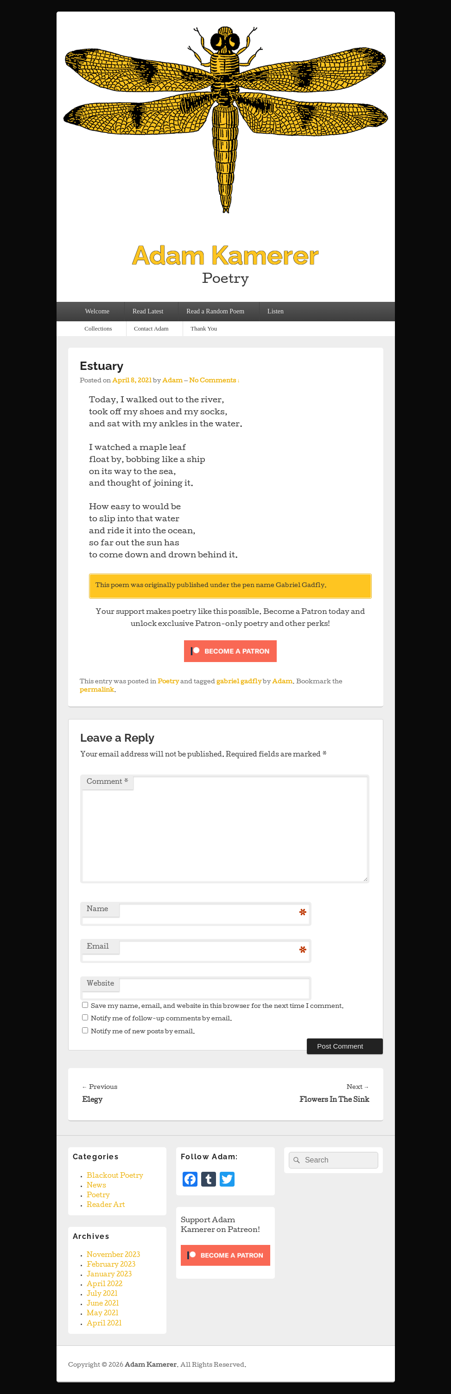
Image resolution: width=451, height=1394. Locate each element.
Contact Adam (151, 328)
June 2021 (103, 1304)
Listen (275, 311)
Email (98, 947)
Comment (107, 782)
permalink (97, 691)
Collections (98, 328)
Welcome (97, 311)
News (96, 1186)
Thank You (204, 328)
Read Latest (148, 311)
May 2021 (103, 1314)
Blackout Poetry (115, 1176)
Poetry (168, 682)
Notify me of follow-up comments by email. (161, 1019)
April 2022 (104, 1284)
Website (100, 984)
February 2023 (111, 1265)
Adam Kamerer (225, 255)
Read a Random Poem (215, 311)
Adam (172, 381)
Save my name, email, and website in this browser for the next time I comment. (217, 1007)
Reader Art (106, 1205)
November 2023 (113, 1255)
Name (97, 909)
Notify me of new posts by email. (143, 1032)
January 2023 (109, 1275)
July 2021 (102, 1294)
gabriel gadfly (238, 682)
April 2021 (104, 1324)
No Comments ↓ (214, 381)
